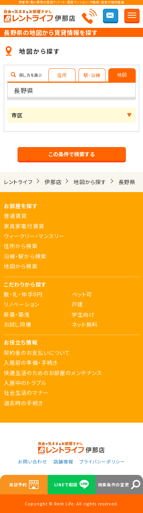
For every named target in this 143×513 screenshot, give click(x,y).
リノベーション (21, 304)
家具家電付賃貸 (24, 226)
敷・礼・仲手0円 (23, 294)
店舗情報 (63, 461)
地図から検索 (21, 266)
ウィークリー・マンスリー (34, 236)
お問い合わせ (32, 461)
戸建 (77, 304)
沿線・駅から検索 (25, 256)
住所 (62, 75)
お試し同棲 (18, 324)
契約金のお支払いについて (37, 352)
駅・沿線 (92, 75)
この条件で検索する (71, 154)
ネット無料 (85, 324)
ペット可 (82, 294)
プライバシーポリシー (102, 461)
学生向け (83, 314)
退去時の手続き (23, 403)
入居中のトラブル (25, 382)
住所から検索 (21, 246)
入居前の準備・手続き (31, 362)
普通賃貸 (15, 216)
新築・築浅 (17, 314)
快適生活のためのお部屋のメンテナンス (53, 373)
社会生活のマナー (26, 392)
